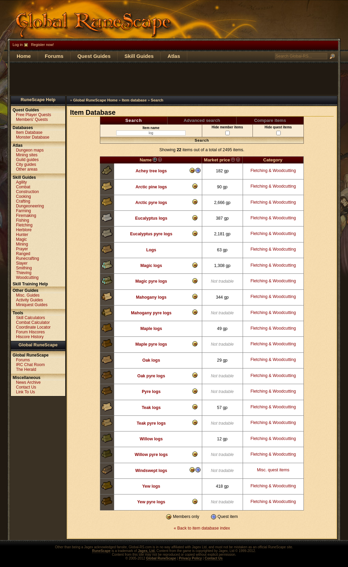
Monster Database (32, 137)
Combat (23, 187)
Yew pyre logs (151, 502)
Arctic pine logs (151, 187)
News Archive (28, 382)
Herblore (24, 229)
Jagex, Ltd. (146, 551)
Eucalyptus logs (151, 218)
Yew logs (151, 486)
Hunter (22, 234)
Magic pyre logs (151, 281)
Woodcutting (27, 277)
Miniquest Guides (32, 304)
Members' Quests (32, 119)
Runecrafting (27, 258)
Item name (151, 131)
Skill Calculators (30, 317)
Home (24, 56)
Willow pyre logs (151, 454)
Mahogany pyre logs (151, 313)
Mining (22, 244)
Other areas (26, 169)
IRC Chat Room (30, 364)
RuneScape (101, 551)
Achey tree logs (151, 171)
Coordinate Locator (33, 327)
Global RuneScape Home (95, 100)
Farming (23, 210)
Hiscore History (30, 336)
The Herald (26, 369)
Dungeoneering (30, 206)
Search (157, 100)
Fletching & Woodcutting (273, 170)
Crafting (23, 201)
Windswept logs (151, 470)
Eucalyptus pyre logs (151, 234)
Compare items (270, 120)
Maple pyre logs (151, 344)
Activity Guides (29, 300)
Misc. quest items (273, 470)
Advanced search (202, 120)
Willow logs (151, 439)
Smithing (24, 268)
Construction (27, 191)
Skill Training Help (30, 284)
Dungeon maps (30, 150)
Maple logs (151, 328)
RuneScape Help (38, 99)
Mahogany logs (151, 297)
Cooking (23, 196)
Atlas (174, 56)
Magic (21, 239)
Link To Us (25, 392)
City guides (26, 164)
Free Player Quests (33, 114)
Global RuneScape (38, 344)
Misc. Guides (27, 295)
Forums (54, 56)
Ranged (23, 253)
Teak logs (151, 407)
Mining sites (26, 155)
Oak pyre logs (151, 376)
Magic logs (151, 265)
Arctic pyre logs (151, 202)
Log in (18, 45)
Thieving (23, 272)
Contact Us (26, 387)
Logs (151, 250)
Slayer (22, 263)
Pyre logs (151, 391)
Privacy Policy (190, 558)
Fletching (24, 225)
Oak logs (151, 360)
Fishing (22, 220)
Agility (21, 182)
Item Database (29, 132)
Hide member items (227, 130)
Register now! (42, 45)
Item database (134, 100)
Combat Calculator (33, 322)
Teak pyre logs (151, 423)
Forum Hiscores (30, 332)
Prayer (22, 249)
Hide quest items (278, 130)
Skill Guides (139, 56)
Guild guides (27, 159)
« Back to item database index (202, 528)
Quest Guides (94, 56)
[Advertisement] (174, 78)
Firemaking (26, 215)
